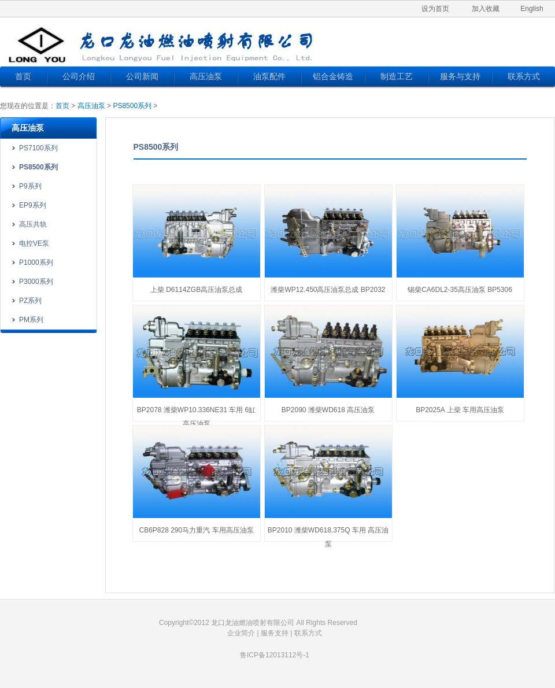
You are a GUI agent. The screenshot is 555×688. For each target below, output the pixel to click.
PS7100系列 (38, 148)
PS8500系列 (132, 106)
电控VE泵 (34, 243)
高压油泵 (206, 76)
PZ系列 (30, 301)
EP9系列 (32, 205)
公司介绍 (78, 76)
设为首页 (435, 9)
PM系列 (31, 320)
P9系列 (30, 186)
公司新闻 (142, 76)
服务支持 (274, 633)
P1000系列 (36, 262)
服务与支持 (460, 76)
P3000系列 (36, 282)
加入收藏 (486, 9)
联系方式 (524, 76)
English (531, 9)
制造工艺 (396, 76)
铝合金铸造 (333, 76)
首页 (23, 76)
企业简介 (241, 633)
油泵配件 (269, 76)
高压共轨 (33, 224)
